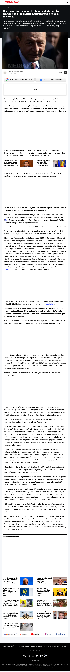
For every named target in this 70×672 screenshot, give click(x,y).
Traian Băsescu (9, 106)
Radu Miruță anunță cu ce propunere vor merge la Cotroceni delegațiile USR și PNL (11, 163)
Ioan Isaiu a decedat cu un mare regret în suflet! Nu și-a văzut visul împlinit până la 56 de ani (44, 614)
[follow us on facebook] (60, 634)
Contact (64, 646)
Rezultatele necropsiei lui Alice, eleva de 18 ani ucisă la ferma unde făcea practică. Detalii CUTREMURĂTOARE (11, 602)
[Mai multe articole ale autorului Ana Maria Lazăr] (5, 72)
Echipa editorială (8, 646)
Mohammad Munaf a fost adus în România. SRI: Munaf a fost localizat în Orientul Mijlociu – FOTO (38, 227)
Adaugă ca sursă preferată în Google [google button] (19, 79)
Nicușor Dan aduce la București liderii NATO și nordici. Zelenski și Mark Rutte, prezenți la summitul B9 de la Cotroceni (44, 163)
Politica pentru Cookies (22, 646)
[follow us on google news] (9, 634)
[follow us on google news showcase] (22, 634)
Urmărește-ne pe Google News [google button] (51, 79)
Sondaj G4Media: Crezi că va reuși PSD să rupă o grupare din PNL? (11, 591)
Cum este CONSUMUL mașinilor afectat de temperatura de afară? (11, 625)
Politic (13, 7)
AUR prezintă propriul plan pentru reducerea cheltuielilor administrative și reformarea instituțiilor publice (44, 580)
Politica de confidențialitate (51, 646)
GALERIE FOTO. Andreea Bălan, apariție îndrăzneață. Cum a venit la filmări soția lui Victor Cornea (44, 602)
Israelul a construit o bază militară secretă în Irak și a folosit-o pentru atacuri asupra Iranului (10, 614)
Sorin (7, 220)
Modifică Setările (35, 650)
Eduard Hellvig (49, 304)
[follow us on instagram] (47, 634)
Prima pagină (6, 7)
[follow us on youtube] (35, 634)
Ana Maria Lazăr (12, 73)
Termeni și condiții (36, 646)
